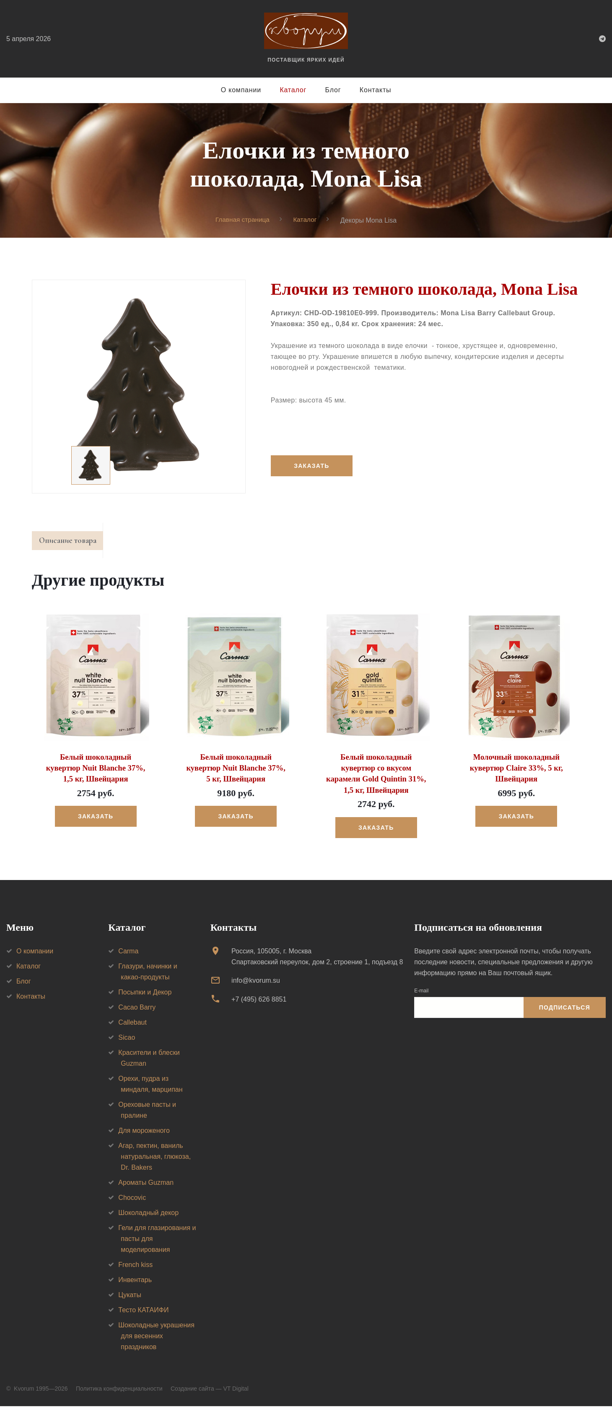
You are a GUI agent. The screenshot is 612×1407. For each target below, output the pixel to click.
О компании (241, 89)
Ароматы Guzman (146, 1183)
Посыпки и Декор (144, 993)
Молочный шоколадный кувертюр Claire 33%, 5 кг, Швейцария (516, 769)
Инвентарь (135, 1280)
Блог (333, 89)
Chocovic (132, 1198)
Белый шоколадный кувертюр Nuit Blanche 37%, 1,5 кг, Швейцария (96, 769)
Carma (128, 951)
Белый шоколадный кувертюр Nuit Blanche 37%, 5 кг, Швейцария (236, 769)
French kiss (135, 1265)
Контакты (376, 89)
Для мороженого (144, 1131)
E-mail (421, 991)
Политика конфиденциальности (119, 1389)
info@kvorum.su (255, 981)
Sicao (126, 1038)
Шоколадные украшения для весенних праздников (156, 1336)
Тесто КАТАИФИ (143, 1310)
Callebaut (132, 1023)
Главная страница (242, 219)
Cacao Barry (137, 1008)
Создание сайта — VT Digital (210, 1389)
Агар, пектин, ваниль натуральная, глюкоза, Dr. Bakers (154, 1157)
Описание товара (71, 542)
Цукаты (129, 1295)
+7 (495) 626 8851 (258, 1000)
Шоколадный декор (148, 1213)
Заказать (312, 466)
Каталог (293, 89)
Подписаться (564, 1008)
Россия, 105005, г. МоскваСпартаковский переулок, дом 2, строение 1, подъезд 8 (317, 957)
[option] (138, 386)
